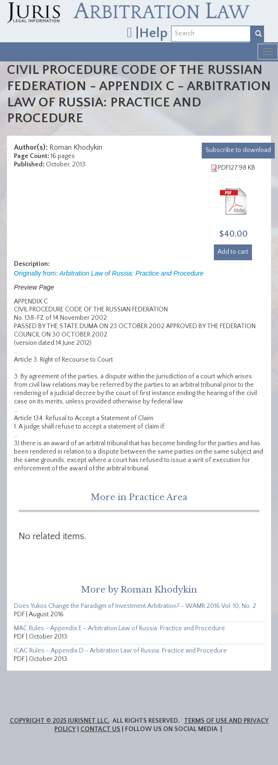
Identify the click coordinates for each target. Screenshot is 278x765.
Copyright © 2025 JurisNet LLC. (60, 721)
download (238, 150)
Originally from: (109, 273)
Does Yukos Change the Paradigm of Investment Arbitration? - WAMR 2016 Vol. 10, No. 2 (135, 606)
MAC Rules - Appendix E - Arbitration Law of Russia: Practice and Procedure (119, 628)
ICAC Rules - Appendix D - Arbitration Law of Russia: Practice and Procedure (120, 650)
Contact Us (100, 729)
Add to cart (233, 252)
